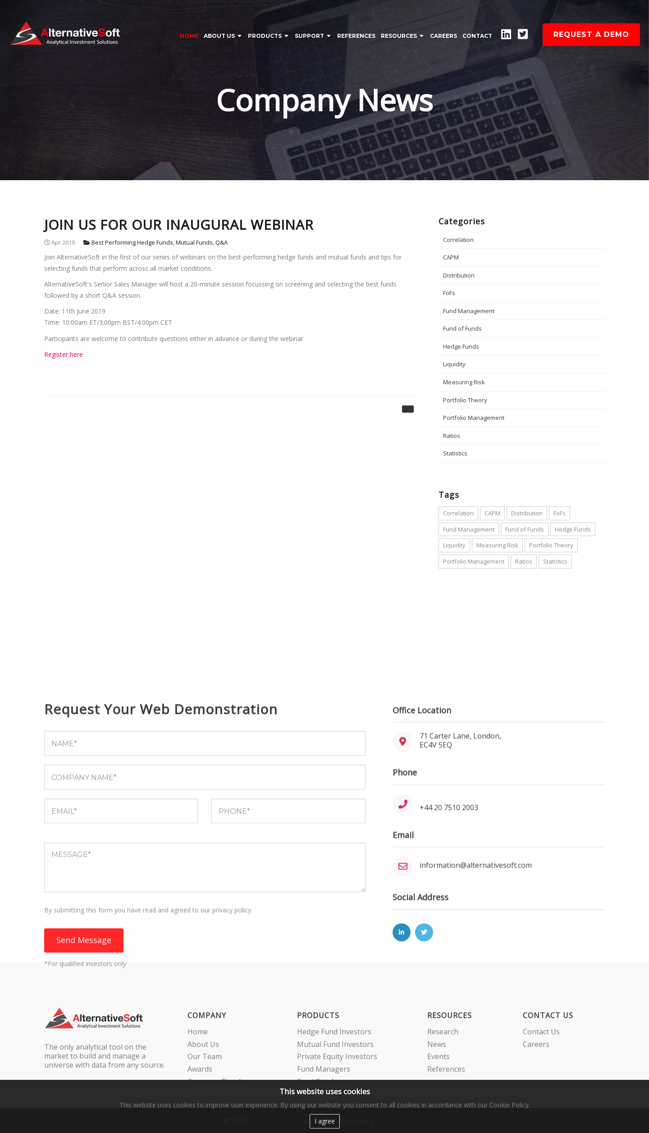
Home (189, 35)
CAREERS (443, 35)
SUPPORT (309, 35)
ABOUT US (219, 35)
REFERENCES (356, 35)
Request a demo (591, 34)
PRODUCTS (265, 35)
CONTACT (477, 35)
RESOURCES (399, 35)
